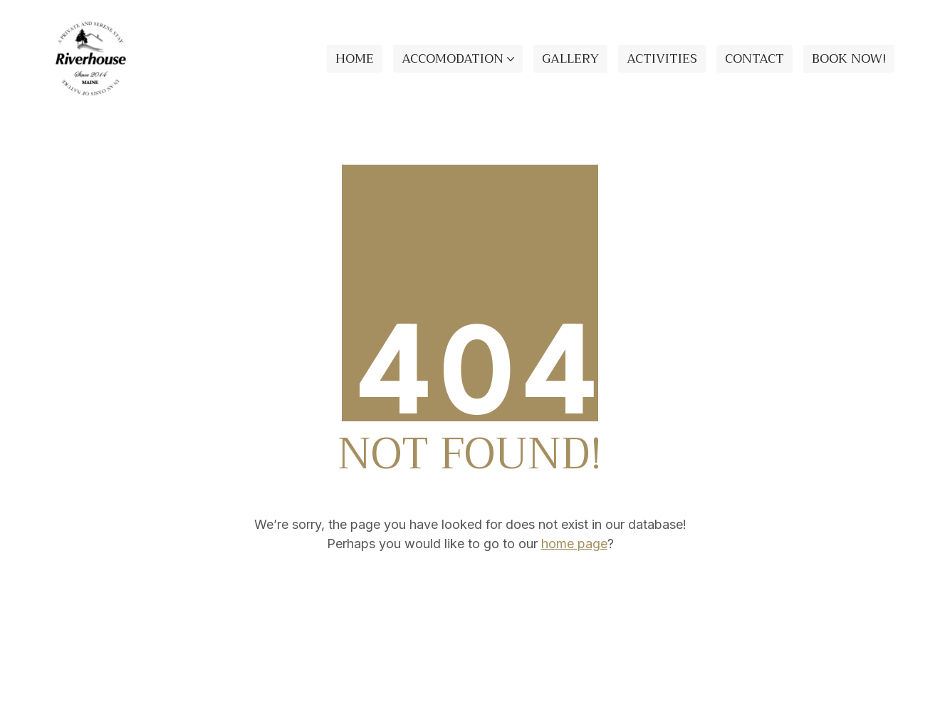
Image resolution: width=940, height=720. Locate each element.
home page (574, 543)
